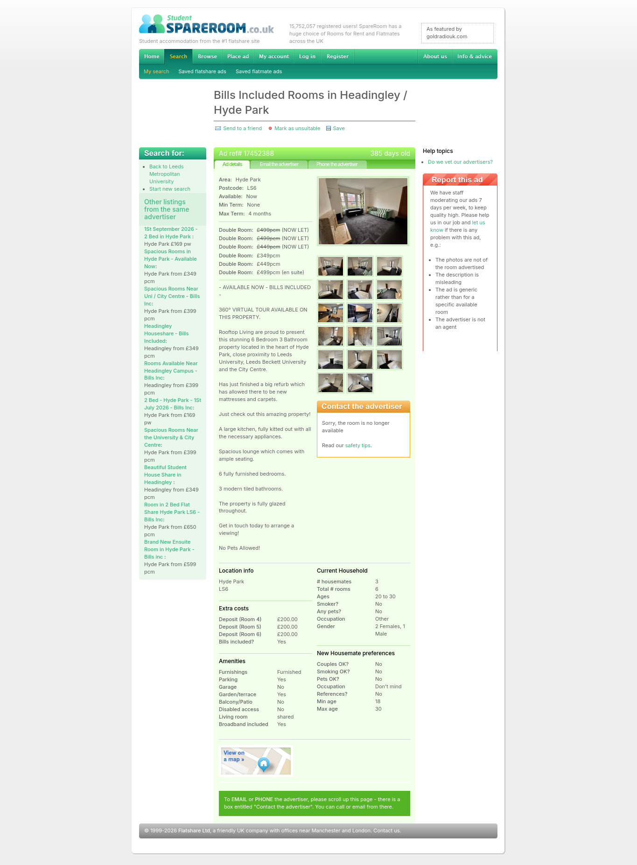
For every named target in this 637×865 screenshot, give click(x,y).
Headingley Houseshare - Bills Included (166, 333)
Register (338, 56)
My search (156, 71)
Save (338, 128)
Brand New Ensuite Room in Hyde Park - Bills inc (169, 549)
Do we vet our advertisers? (460, 162)
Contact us (386, 830)
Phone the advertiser (336, 164)
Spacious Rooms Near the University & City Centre (171, 437)
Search (178, 56)
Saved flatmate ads (259, 71)
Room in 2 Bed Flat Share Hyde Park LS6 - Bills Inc (172, 512)
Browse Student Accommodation (207, 56)
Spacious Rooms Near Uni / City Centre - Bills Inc (172, 296)
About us (435, 56)
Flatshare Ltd (194, 830)
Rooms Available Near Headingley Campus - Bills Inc (171, 370)
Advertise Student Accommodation (238, 56)
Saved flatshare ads (202, 71)
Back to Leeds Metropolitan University (166, 174)
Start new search (169, 189)
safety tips (358, 445)
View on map (256, 761)
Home (151, 56)
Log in (307, 56)
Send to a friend (242, 128)
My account (274, 56)
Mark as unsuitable (297, 128)
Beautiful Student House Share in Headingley (165, 474)
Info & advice (474, 56)
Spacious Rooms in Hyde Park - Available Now (170, 259)
